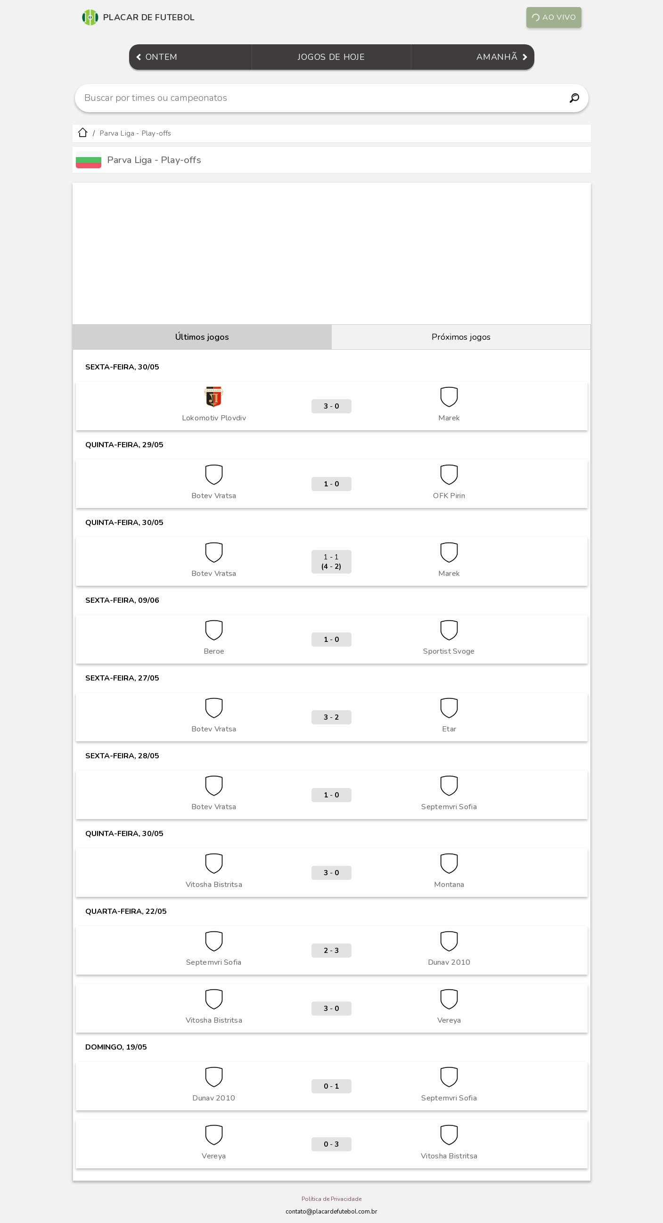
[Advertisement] (332, 254)
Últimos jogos (202, 337)
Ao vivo (553, 17)
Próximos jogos (461, 337)
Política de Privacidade (331, 1199)
